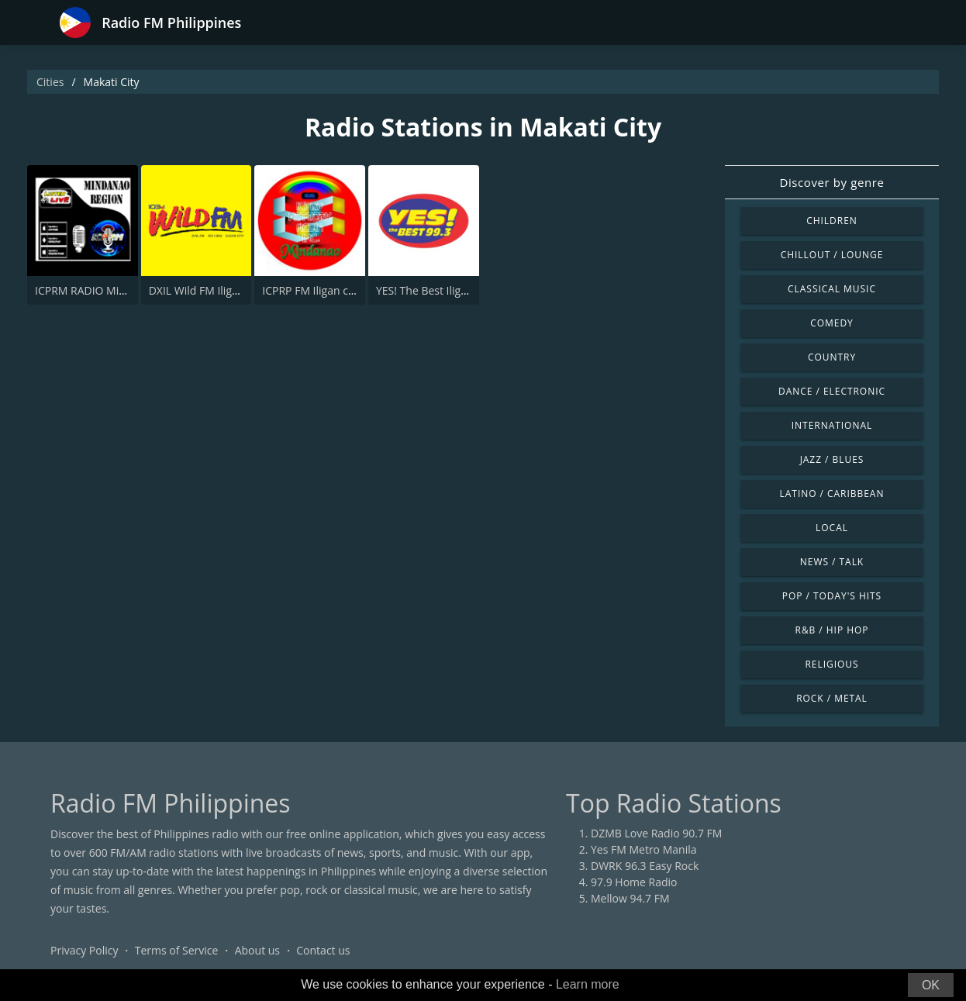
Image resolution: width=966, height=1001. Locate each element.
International (832, 425)
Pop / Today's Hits (831, 595)
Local (832, 527)
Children (831, 220)
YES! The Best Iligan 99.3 (437, 290)
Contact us (323, 950)
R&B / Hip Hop (832, 630)
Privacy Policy (84, 950)
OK (931, 985)
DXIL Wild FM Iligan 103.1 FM (221, 290)
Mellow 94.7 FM (630, 898)
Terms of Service (177, 950)
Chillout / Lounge (832, 254)
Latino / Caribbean (832, 493)
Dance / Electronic (831, 391)
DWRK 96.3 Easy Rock (645, 865)
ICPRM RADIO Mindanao (96, 290)
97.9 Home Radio (634, 882)
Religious (831, 664)
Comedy (832, 323)
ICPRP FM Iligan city (311, 290)
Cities (50, 81)
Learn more (587, 984)
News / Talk (832, 561)
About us (257, 950)
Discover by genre (831, 182)
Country (832, 357)
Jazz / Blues (832, 459)
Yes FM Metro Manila (643, 849)
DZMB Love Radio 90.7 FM (656, 833)
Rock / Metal (832, 698)
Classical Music (832, 288)
